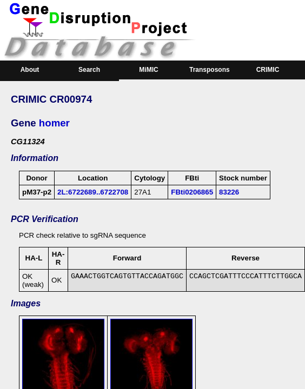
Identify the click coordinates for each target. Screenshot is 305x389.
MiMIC (148, 69)
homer (54, 123)
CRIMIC (268, 69)
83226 (229, 192)
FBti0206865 (192, 192)
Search (89, 69)
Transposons (209, 69)
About (30, 69)
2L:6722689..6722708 (92, 192)
